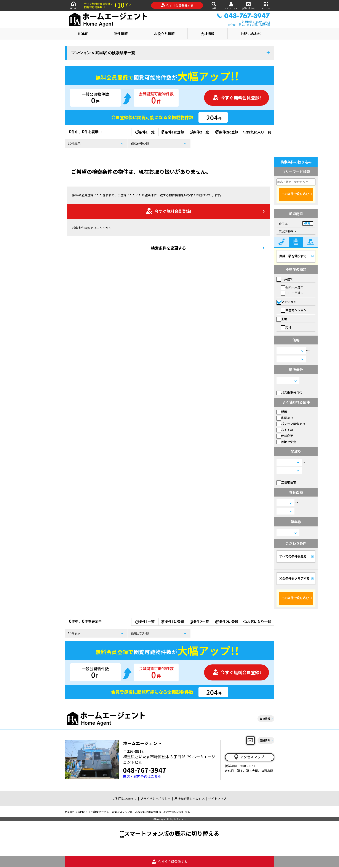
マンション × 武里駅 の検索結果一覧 (103, 53)
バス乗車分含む (289, 392)
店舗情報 (265, 740)
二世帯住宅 (286, 482)
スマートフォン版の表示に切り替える (171, 833)
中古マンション (294, 310)
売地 (286, 327)
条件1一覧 (145, 132)
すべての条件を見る (293, 556)
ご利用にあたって (125, 798)
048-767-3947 (144, 770)
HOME (73, 5)
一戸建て (285, 279)
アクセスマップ (248, 757)
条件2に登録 (226, 132)
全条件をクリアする (294, 578)
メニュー (265, 5)
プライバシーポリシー (155, 798)
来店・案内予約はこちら (142, 776)
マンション (286, 302)
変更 (307, 223)
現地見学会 (286, 442)
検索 (213, 5)
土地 (282, 319)
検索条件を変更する (168, 248)
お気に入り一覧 (257, 132)
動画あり (285, 418)
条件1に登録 (172, 132)
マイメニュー (231, 5)
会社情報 (207, 33)
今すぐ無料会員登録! (237, 97)
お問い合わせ (248, 5)
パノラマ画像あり (291, 424)
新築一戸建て (292, 287)
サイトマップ (217, 798)
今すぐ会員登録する (177, 5)
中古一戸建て (292, 293)
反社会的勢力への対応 (189, 798)
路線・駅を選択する (293, 256)
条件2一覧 (199, 132)
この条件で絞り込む (295, 194)
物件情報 (121, 33)
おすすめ (285, 429)
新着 (282, 411)
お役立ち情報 (164, 33)
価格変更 (285, 436)
